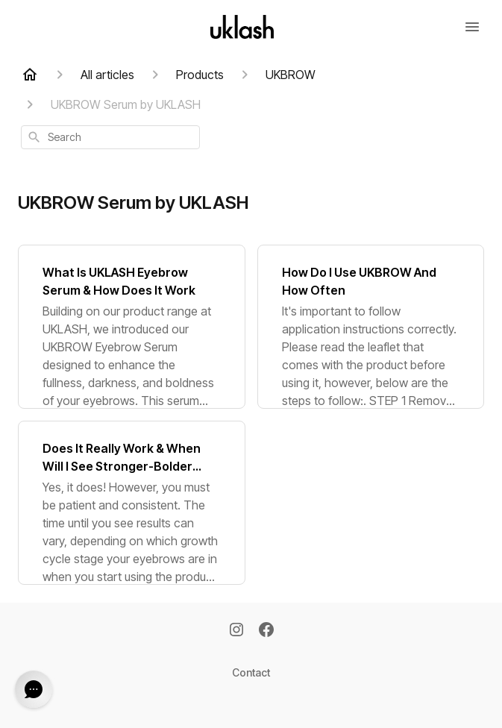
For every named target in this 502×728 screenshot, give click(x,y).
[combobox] (110, 137)
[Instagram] (236, 631)
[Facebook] (266, 631)
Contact (251, 672)
